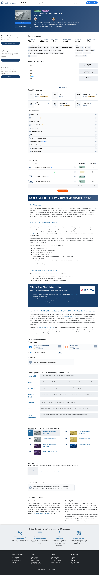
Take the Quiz (10, 60)
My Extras (73, 560)
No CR (87, 47)
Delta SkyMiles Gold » (85, 438)
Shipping (62, 103)
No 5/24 (78, 53)
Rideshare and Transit (40, 103)
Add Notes (10, 76)
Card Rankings (15, 557)
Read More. (59, 26)
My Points (72, 558)
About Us (14, 562)
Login (83, 2)
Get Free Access (74, 562)
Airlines (38, 95)
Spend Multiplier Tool (36, 563)
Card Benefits (54, 558)
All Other (86, 103)
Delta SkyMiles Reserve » (50, 451)
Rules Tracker (34, 557)
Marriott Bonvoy (74, 345)
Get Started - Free (92, 2)
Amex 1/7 (86, 53)
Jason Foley (64, 19)
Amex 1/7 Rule (74, 294)
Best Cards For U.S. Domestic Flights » (50, 471)
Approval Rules (55, 557)
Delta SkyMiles (38, 15)
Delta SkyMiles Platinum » (50, 438)
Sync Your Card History (10, 43)
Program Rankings (16, 558)
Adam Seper (46, 19)
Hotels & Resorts (65, 95)
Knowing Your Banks (56, 560)
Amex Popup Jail (80, 55)
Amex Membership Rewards (41, 345)
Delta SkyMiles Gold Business (46, 327)
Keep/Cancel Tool (35, 562)
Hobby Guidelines (55, 562)
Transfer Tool (34, 558)
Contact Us (14, 563)
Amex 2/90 (79, 47)
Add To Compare (23, 26)
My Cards (72, 557)
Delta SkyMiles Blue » (85, 444)
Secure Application (23, 22)
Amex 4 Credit (89, 50)
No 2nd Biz (79, 50)
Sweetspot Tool (35, 560)
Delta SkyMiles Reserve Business (70, 316)
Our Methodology (16, 560)
